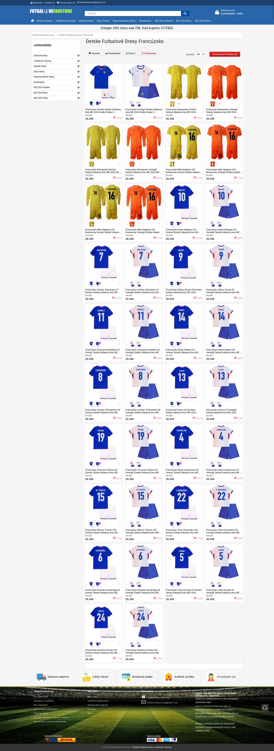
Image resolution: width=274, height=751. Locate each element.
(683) (238, 358)
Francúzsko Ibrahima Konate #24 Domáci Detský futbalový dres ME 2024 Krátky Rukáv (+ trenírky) (101, 653)
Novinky (92, 709)
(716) (157, 238)
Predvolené (149, 53)
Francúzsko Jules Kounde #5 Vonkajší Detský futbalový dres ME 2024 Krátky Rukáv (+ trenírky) (223, 593)
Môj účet (92, 697)
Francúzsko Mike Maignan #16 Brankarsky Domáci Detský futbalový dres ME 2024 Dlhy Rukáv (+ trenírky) (103, 232)
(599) (117, 178)
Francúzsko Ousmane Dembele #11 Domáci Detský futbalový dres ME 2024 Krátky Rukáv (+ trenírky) (102, 352)
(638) (198, 118)
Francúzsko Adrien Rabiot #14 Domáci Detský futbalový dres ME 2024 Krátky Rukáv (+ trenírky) (182, 352)
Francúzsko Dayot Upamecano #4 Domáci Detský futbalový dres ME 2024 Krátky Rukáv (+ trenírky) (182, 473)
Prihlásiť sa (50, 3)
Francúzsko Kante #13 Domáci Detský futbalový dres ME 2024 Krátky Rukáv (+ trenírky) (181, 413)
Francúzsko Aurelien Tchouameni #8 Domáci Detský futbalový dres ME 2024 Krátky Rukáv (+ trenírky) (102, 413)
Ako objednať (41, 705)
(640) (198, 298)
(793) (198, 358)
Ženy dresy (39, 71)
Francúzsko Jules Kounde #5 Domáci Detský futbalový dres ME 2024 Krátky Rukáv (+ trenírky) (184, 593)
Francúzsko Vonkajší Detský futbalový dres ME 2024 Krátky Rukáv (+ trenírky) (144, 112)
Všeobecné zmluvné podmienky (50, 721)
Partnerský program (98, 705)
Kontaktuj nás (41, 697)
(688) (238, 298)
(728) (198, 538)
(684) (157, 118)
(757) (198, 478)
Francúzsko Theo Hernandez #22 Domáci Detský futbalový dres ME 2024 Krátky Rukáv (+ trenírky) (182, 533)
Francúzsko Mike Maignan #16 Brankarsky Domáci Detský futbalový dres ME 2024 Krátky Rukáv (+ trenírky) (183, 173)
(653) (157, 658)
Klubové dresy (40, 55)
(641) (117, 238)
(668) (198, 598)
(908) (238, 238)
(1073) (197, 418)
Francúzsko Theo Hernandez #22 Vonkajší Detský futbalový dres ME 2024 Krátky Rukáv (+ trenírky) (223, 533)
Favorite (94, 53)
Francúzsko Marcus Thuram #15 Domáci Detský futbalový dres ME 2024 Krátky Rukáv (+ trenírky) (101, 533)
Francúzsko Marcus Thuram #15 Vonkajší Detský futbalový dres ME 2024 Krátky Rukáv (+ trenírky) (142, 533)
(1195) (197, 238)
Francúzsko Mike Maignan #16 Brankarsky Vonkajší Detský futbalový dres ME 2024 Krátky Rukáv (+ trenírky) (224, 173)
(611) (117, 478)
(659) (238, 538)
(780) (198, 178)
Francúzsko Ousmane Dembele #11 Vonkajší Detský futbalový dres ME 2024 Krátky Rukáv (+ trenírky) (143, 352)
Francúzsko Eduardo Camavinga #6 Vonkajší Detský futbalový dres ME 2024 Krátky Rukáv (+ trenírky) (143, 593)
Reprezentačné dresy (44, 77)
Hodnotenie (113, 53)
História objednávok (98, 701)
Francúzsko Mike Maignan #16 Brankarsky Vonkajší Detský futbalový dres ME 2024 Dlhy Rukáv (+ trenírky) (144, 232)
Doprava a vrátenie (44, 701)
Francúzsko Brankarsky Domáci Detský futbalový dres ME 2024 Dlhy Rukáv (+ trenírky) (102, 172)
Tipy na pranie (41, 713)
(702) (157, 478)
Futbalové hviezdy (42, 61)
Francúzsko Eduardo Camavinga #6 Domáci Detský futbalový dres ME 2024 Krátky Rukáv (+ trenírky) (102, 593)
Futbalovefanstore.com (155, 697)
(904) (157, 358)
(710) (117, 538)
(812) (157, 298)
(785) (157, 598)
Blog (90, 713)
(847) (117, 598)
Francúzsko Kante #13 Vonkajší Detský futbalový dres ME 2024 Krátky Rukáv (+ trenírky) (221, 413)
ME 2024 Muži (41, 93)
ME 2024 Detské (42, 87)
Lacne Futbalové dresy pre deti (211, 706)
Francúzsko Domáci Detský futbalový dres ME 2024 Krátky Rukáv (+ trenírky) (103, 112)
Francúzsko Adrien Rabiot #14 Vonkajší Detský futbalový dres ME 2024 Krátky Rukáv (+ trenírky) (223, 352)
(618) (117, 118)
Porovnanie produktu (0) (224, 54)
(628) (238, 478)
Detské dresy (40, 66)
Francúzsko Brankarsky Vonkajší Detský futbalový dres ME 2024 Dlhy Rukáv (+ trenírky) (143, 172)
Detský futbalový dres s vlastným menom (152, 747)
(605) (238, 598)
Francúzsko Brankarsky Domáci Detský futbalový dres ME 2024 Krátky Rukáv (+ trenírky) (181, 112)
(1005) (117, 298)
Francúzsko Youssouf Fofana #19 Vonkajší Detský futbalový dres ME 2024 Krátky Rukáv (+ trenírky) (142, 473)
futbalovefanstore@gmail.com (91, 2)
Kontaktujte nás (226, 676)
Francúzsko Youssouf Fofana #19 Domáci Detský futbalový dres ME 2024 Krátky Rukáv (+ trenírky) (101, 473)
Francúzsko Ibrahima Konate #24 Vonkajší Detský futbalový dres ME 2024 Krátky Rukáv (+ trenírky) (142, 653)
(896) (157, 418)
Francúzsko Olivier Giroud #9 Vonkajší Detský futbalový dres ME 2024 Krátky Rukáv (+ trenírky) (223, 292)
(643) (238, 118)
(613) (157, 538)
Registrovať (36, 3)
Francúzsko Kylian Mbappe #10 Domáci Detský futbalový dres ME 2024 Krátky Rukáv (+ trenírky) (182, 232)
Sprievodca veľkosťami (46, 709)
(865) (117, 418)
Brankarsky (39, 82)
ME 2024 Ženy (41, 98)
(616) (117, 358)
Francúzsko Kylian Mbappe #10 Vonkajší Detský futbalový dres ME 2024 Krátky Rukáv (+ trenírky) (223, 232)
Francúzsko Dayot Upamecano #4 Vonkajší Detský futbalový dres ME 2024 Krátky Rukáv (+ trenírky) (223, 473)
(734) (238, 178)
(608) (157, 178)
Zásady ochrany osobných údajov (51, 717)
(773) (117, 658)
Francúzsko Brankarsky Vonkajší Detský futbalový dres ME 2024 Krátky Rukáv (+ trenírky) (222, 112)
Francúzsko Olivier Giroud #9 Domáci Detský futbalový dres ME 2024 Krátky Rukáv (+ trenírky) (184, 292)
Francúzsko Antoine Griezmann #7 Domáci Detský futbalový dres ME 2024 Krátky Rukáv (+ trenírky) (101, 292)
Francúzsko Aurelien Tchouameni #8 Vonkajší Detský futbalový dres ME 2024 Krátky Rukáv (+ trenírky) (143, 413)
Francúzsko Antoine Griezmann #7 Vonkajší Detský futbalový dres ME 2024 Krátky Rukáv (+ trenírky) (142, 292)
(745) (238, 418)
